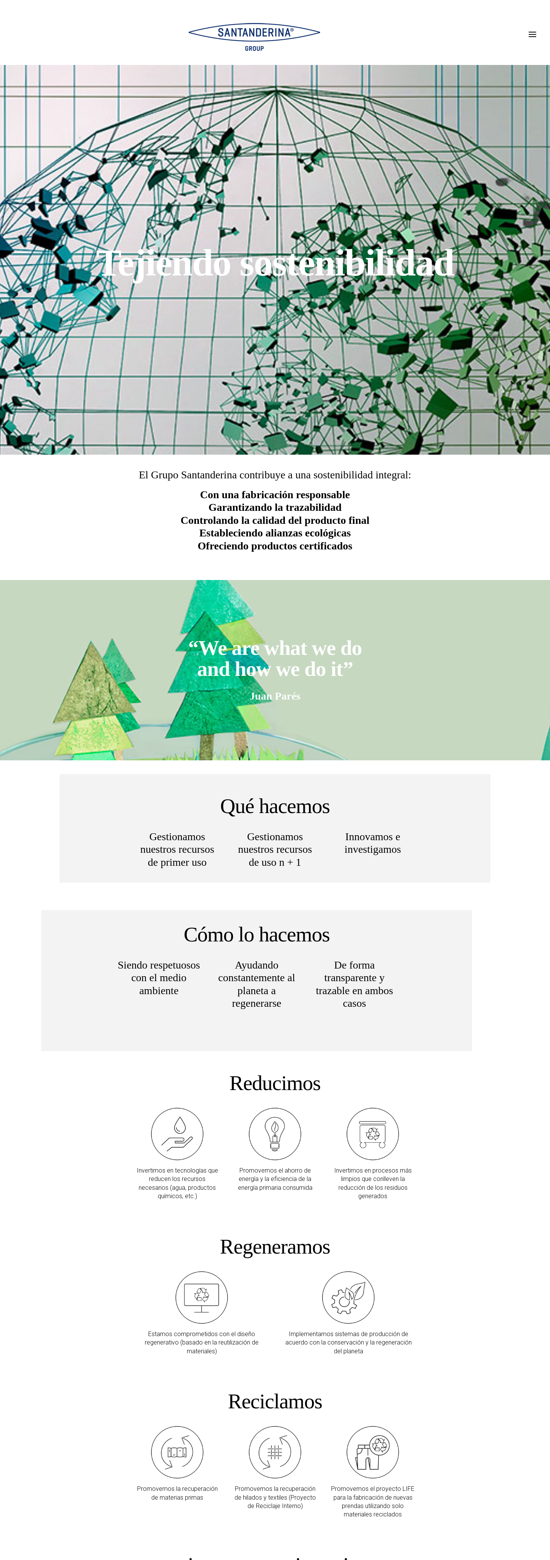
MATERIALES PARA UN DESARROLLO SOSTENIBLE (246, 1352)
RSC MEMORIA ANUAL (195, 1412)
